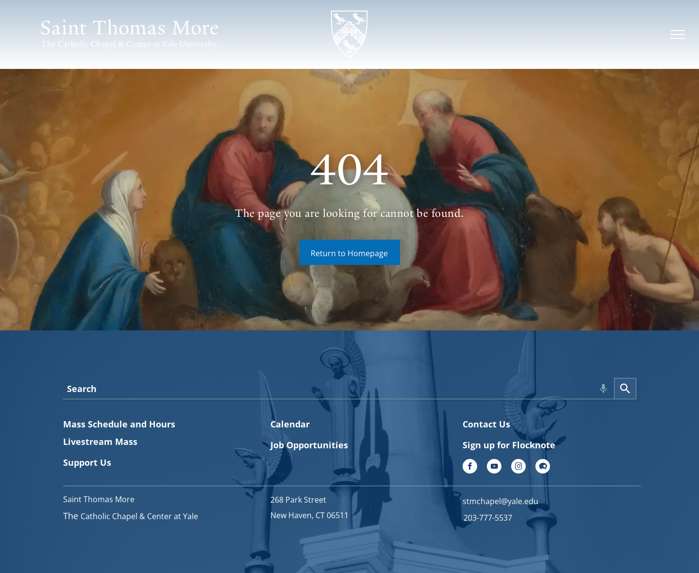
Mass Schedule (95, 424)
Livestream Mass (100, 441)
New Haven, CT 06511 (309, 515)
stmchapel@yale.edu (500, 501)
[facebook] (470, 467)
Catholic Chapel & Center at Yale (139, 516)
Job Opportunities (309, 445)
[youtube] (494, 467)
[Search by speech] (603, 388)
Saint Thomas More (98, 499)
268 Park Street (298, 499)
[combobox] (338, 388)
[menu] (677, 34)
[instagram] (518, 467)
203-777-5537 (488, 517)
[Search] (625, 388)
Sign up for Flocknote (509, 445)
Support (80, 462)
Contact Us (486, 424)
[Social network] (542, 467)
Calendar (290, 424)
